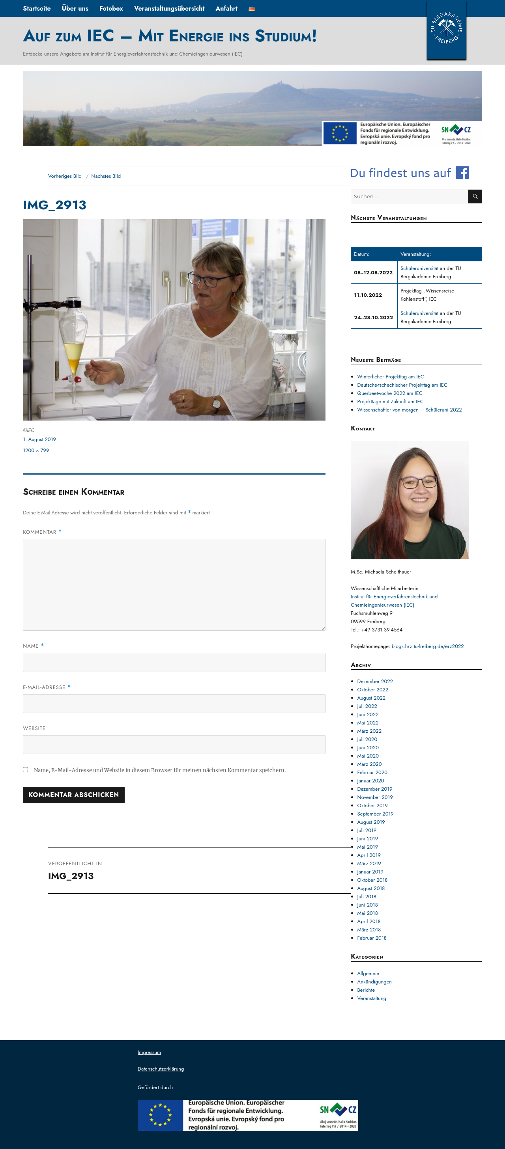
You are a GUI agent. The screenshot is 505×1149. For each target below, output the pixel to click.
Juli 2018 (366, 896)
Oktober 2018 (372, 880)
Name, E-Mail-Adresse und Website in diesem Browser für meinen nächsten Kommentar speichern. (160, 770)
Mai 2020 (368, 756)
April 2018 (369, 921)
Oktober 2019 (372, 805)
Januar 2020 (370, 780)
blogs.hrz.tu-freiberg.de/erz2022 (428, 646)
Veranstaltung (372, 998)
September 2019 (375, 814)
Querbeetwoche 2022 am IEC (390, 393)
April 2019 (369, 855)
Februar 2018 (372, 938)
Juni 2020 (368, 747)
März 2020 (369, 764)
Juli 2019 (367, 830)
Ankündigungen (374, 981)
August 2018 (371, 888)
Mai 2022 (368, 722)
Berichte (366, 990)
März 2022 (369, 731)
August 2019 (371, 822)
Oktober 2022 (373, 689)
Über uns (75, 8)
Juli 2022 (367, 706)
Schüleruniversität (420, 268)
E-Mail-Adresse (47, 687)
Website (34, 728)
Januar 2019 (370, 871)
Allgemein (368, 973)
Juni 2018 (367, 905)
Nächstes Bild (106, 176)
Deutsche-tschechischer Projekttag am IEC (402, 385)
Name (33, 646)
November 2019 (375, 797)
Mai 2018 (367, 913)
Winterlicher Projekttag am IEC (390, 376)
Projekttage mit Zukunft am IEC (390, 401)
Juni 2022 (368, 714)
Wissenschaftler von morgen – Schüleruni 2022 (409, 409)
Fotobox (111, 8)
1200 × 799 (36, 450)
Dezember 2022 (375, 681)
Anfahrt (226, 8)
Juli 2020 (367, 739)
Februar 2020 (372, 772)
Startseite (37, 8)
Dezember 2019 (375, 789)
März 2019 (369, 863)
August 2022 (371, 698)
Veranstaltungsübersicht (169, 8)
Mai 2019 (367, 847)
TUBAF (446, 29)
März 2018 (369, 929)
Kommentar (42, 532)
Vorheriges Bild (65, 176)
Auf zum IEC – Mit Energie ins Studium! (170, 35)
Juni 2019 (367, 838)
